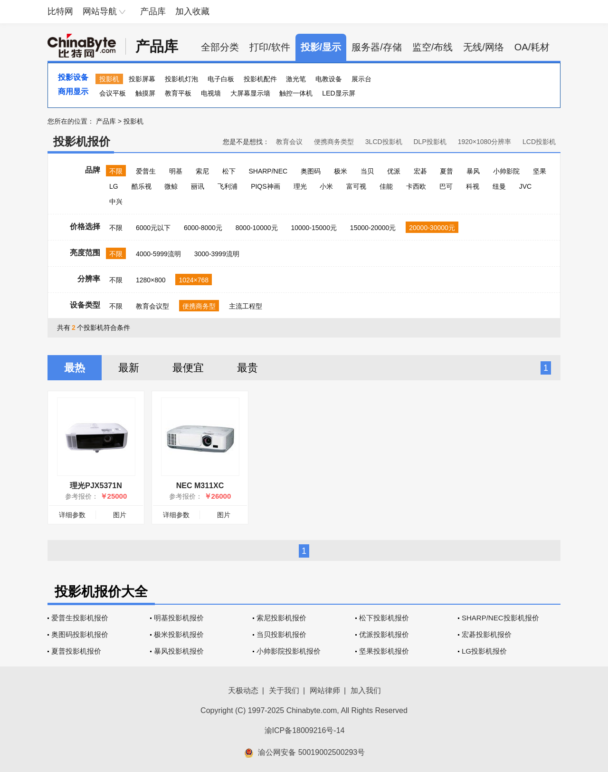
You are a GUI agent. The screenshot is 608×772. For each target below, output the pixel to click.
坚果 (539, 171)
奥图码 (311, 171)
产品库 (153, 11)
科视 (472, 186)
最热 (74, 368)
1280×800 (151, 280)
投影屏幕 (142, 79)
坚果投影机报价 (384, 651)
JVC (525, 186)
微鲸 (171, 186)
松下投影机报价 (384, 618)
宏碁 (420, 171)
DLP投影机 (430, 141)
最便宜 (188, 368)
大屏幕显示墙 (250, 93)
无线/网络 (483, 47)
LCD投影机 (539, 141)
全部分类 (220, 47)
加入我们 (366, 690)
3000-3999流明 (216, 254)
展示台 (361, 79)
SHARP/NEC (267, 171)
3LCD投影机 (383, 141)
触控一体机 (296, 93)
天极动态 (243, 690)
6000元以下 (153, 228)
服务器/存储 (377, 47)
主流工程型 (245, 306)
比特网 (60, 11)
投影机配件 (260, 79)
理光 (300, 186)
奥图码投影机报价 (79, 634)
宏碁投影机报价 (487, 634)
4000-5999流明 (158, 254)
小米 (326, 186)
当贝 (367, 171)
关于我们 (284, 690)
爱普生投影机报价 (79, 618)
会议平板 (112, 93)
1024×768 (194, 280)
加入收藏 (192, 11)
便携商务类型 (334, 141)
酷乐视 (142, 186)
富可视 (356, 186)
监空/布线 (432, 47)
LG (113, 186)
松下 (229, 171)
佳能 (386, 186)
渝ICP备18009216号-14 (305, 730)
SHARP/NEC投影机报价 (500, 618)
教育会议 (289, 141)
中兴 (116, 201)
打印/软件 (269, 47)
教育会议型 (152, 306)
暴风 (473, 171)
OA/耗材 (532, 47)
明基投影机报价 (179, 618)
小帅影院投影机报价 (288, 651)
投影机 (109, 79)
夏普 (446, 171)
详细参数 (72, 515)
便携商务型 (199, 306)
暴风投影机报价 (179, 651)
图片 (119, 515)
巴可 (446, 186)
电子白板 (221, 79)
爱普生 (146, 171)
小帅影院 (506, 171)
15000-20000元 (373, 228)
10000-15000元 (314, 228)
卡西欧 (416, 186)
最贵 (247, 368)
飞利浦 (228, 186)
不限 (116, 171)
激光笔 (296, 79)
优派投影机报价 (384, 634)
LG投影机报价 (484, 651)
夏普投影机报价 (76, 651)
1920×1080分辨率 (484, 141)
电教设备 (328, 79)
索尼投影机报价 (281, 618)
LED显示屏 (338, 93)
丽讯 (197, 186)
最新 (128, 368)
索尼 (202, 171)
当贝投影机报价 (281, 634)
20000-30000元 (432, 228)
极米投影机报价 (179, 634)
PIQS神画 (265, 186)
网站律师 (325, 690)
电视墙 (211, 93)
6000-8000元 (203, 228)
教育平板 (178, 93)
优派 (393, 171)
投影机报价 (81, 141)
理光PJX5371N (96, 486)
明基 (175, 171)
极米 (340, 171)
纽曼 (499, 186)
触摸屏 (145, 93)
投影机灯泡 (181, 79)
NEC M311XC (200, 486)
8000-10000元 (257, 228)
